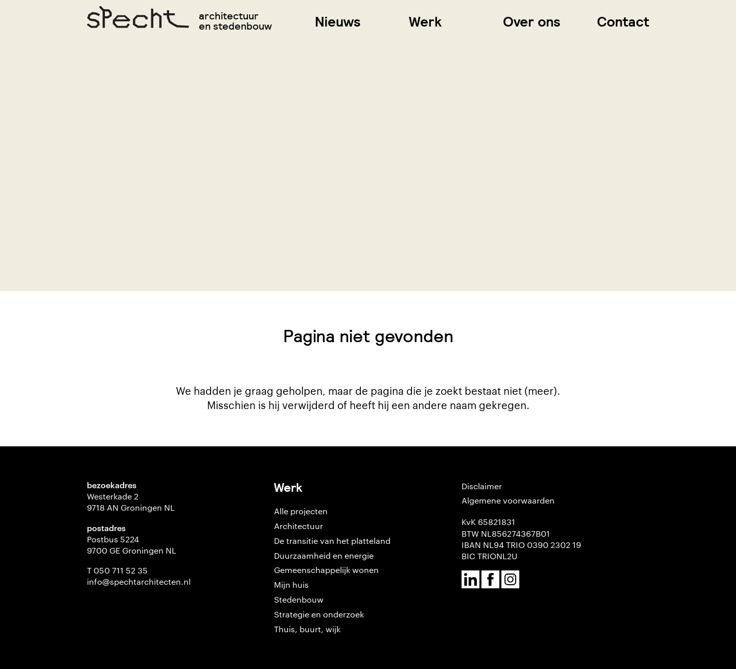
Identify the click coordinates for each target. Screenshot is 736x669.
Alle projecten (301, 511)
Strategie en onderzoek (319, 614)
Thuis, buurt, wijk (307, 629)
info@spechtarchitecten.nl (139, 581)
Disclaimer (482, 486)
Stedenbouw (299, 599)
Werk (425, 22)
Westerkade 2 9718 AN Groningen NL (131, 502)
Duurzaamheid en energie (324, 555)
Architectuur (298, 525)
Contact (623, 22)
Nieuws (338, 22)
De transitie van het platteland (332, 540)
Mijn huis (291, 584)
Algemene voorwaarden (508, 500)
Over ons (532, 22)
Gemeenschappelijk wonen (326, 569)
